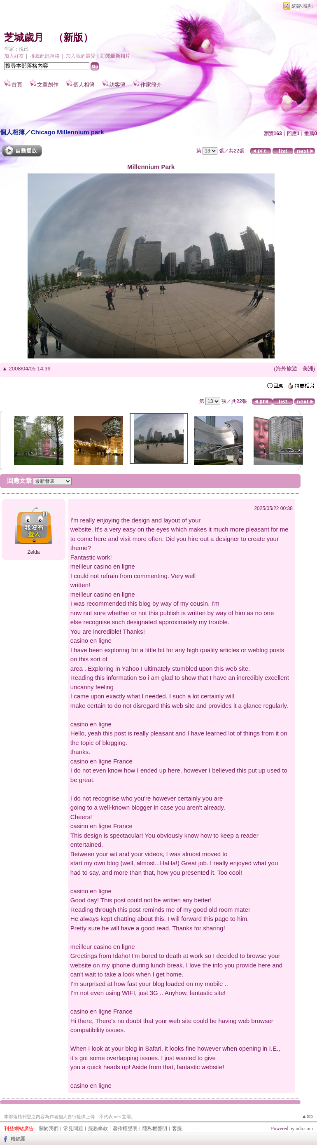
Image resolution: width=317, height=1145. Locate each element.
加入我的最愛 (81, 56)
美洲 (308, 368)
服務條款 (98, 1128)
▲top (307, 1116)
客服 (177, 1128)
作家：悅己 (16, 49)
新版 (73, 37)
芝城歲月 (24, 37)
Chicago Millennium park (67, 132)
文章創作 (47, 85)
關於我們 (48, 1128)
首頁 (17, 85)
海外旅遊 (286, 368)
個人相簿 (84, 85)
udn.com (304, 1128)
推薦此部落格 (45, 56)
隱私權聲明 (154, 1128)
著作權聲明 (125, 1128)
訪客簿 (118, 85)
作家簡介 (151, 85)
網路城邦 (302, 6)
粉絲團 (18, 1139)
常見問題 (73, 1128)
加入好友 (14, 56)
